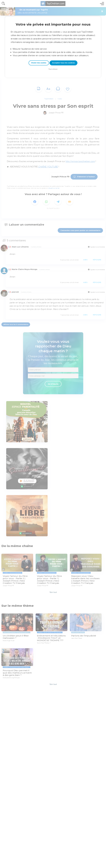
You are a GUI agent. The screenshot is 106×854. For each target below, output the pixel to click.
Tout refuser (53, 69)
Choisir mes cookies (38, 63)
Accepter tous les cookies (63, 63)
